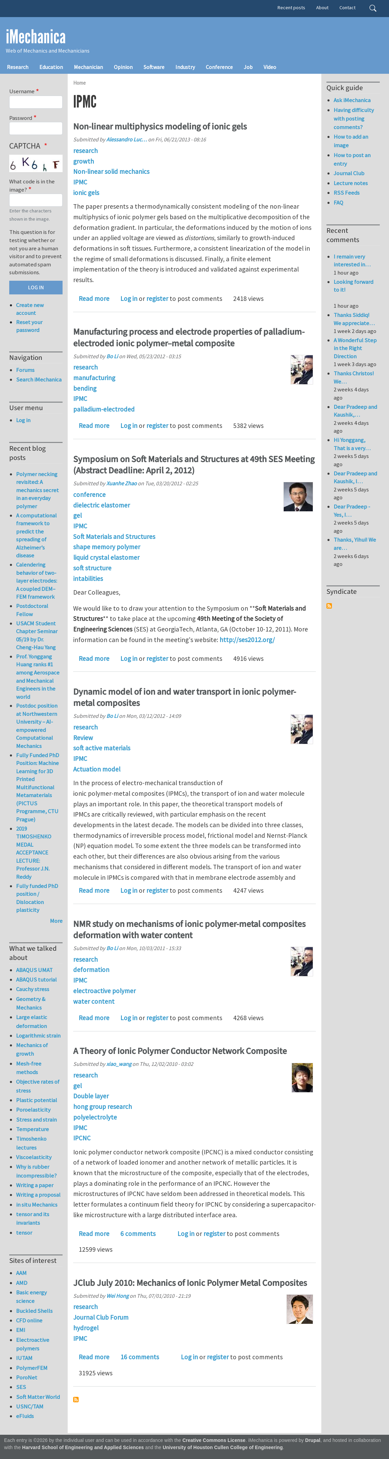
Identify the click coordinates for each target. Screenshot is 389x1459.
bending (84, 388)
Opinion (123, 67)
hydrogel (85, 1328)
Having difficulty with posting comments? (354, 118)
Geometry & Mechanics (30, 1003)
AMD (21, 1283)
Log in (128, 298)
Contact (347, 7)
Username (22, 91)
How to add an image (351, 141)
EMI (20, 1330)
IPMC (80, 182)
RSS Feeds (347, 192)
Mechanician (88, 67)
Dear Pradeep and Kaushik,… (355, 411)
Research (17, 67)
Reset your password (29, 326)
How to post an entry (352, 159)
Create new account (30, 309)
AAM (21, 1273)
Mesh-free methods (28, 1068)
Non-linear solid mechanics (111, 171)
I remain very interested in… (352, 260)
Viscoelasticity (34, 1157)
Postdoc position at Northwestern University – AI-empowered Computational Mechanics (36, 726)
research (85, 151)
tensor (24, 1232)
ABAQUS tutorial (36, 979)
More (56, 921)
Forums (25, 370)
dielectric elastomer (101, 505)
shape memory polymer (106, 547)
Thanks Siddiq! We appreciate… (354, 319)
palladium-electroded (104, 409)
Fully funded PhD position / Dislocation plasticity (37, 898)
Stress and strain (36, 1119)
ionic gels (86, 193)
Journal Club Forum (101, 1317)
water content (94, 1001)
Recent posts (291, 7)
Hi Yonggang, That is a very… (352, 444)
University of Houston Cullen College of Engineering (223, 1447)
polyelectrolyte (95, 1117)
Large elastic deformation (31, 1021)
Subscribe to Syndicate (329, 606)
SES (21, 1387)
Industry (185, 67)
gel (77, 515)
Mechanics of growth (32, 1049)
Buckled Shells (34, 1311)
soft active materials (101, 748)
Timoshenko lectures (31, 1143)
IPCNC (82, 1138)
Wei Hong (117, 1295)
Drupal (313, 1440)
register (157, 298)
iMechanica (36, 36)
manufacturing (94, 378)
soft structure (92, 568)
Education (51, 67)
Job (248, 67)
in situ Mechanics (36, 1204)
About (322, 7)
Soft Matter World (38, 1397)
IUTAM (24, 1358)
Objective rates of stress (37, 1086)
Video (270, 67)
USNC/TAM (29, 1406)
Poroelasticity (33, 1109)
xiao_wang (118, 1063)
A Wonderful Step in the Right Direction (355, 348)
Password (20, 118)
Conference (219, 67)
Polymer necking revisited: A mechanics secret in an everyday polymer (37, 490)
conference (89, 494)
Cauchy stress (32, 989)
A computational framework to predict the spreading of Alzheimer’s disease (36, 535)
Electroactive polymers (32, 1344)
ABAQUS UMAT (34, 970)
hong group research (102, 1106)
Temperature (32, 1129)
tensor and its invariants (32, 1218)
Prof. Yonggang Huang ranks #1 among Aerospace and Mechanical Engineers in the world (37, 676)
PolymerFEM (32, 1368)
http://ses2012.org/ (247, 640)
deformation (91, 969)
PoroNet (26, 1377)
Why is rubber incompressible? (36, 1171)
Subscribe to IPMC (76, 1399)
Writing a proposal (38, 1194)
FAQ (338, 202)
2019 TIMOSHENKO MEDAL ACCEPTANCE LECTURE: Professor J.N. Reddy (33, 852)
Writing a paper (34, 1185)
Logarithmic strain (38, 1035)
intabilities (88, 578)
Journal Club (349, 173)
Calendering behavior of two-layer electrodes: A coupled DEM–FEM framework (36, 580)
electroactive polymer (104, 991)
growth (83, 161)
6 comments (138, 1233)
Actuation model (96, 769)
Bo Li (112, 356)
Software (154, 67)
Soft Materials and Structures (114, 536)
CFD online (29, 1320)
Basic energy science (31, 1297)
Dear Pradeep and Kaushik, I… (355, 477)
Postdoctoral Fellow (32, 610)
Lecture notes (351, 183)
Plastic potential (36, 1100)
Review (83, 738)
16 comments (139, 1357)
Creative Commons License (214, 1440)
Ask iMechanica (352, 100)
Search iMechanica (39, 379)
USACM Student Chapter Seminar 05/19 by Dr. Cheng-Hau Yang (36, 635)
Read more (94, 298)
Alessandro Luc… (126, 139)
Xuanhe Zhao (121, 483)
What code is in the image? (32, 185)
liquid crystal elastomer (106, 557)
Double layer (91, 1096)
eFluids (25, 1416)
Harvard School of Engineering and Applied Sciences (83, 1447)
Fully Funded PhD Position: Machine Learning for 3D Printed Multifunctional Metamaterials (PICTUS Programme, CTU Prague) (37, 787)
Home (79, 83)
